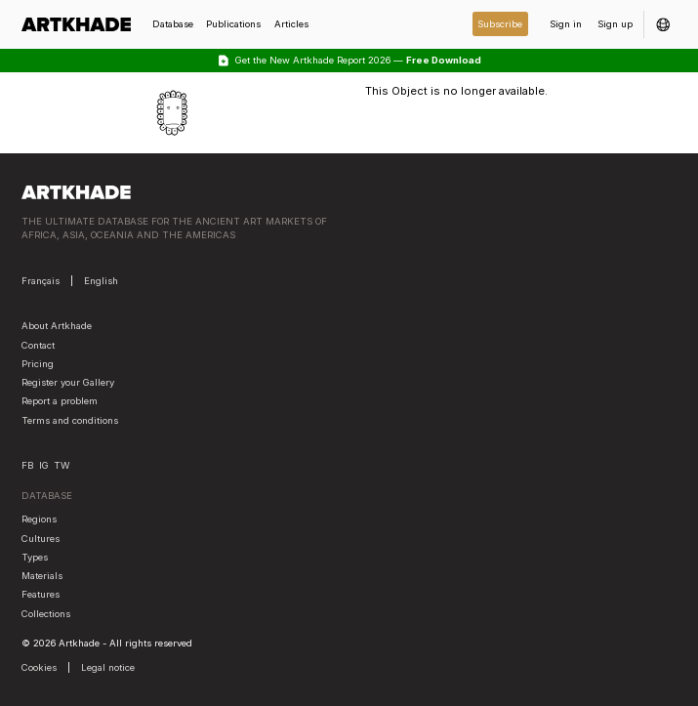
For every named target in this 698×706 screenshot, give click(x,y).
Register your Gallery (67, 382)
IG (44, 465)
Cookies (39, 667)
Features (40, 594)
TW (61, 465)
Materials (41, 575)
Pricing (37, 363)
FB (27, 465)
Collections (45, 613)
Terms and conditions (69, 420)
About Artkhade (56, 325)
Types (34, 557)
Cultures (40, 538)
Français (40, 280)
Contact (38, 345)
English (101, 280)
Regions (39, 519)
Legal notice (108, 667)
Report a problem (59, 400)
